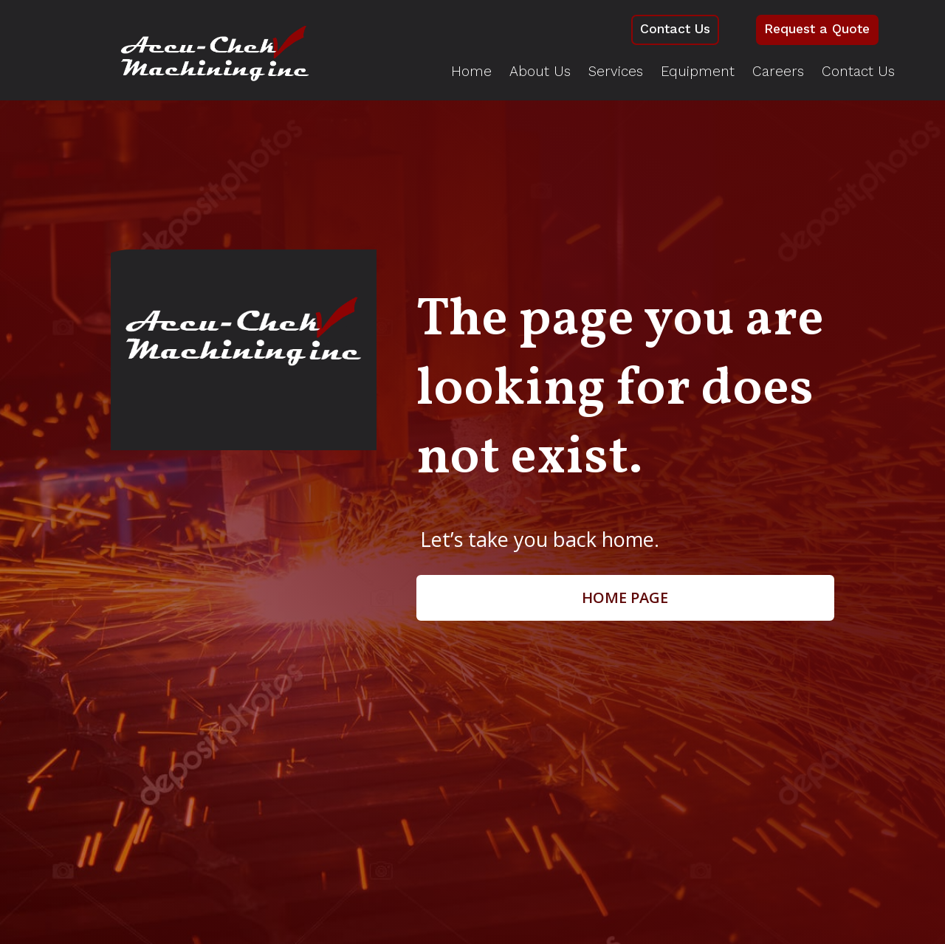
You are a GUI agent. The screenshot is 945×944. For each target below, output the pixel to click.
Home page (625, 598)
